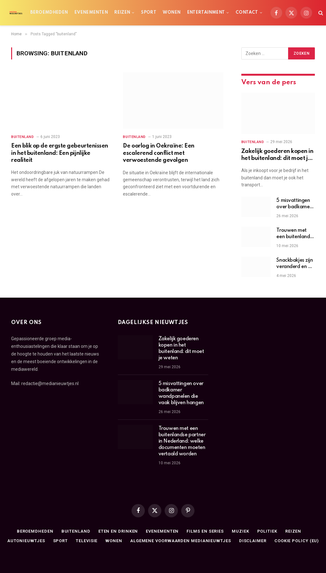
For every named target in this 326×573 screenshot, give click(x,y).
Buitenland (22, 137)
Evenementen (91, 12)
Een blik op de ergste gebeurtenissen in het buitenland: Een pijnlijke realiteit (59, 153)
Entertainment (206, 12)
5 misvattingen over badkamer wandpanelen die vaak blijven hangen (293, 204)
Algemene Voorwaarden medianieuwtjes (180, 540)
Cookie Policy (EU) (296, 540)
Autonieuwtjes (26, 540)
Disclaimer (252, 540)
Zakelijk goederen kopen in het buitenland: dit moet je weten (277, 155)
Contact (247, 12)
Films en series (205, 531)
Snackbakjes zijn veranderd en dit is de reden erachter (295, 264)
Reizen (122, 12)
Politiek (267, 531)
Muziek (240, 531)
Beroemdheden (49, 12)
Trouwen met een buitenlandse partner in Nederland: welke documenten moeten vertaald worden (295, 234)
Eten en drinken (118, 531)
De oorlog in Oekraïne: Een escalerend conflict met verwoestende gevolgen (159, 153)
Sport (148, 12)
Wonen (172, 12)
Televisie (86, 540)
